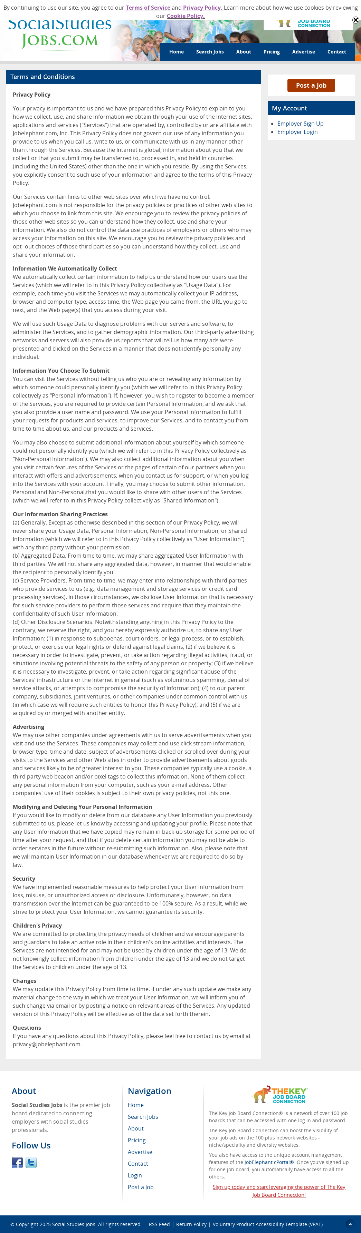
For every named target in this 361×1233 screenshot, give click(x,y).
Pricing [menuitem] (137, 1140)
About (243, 51)
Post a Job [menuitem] (141, 1187)
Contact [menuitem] (138, 1163)
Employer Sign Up (300, 123)
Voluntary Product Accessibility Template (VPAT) (268, 1224)
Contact (336, 51)
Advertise (303, 51)
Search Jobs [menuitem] (143, 1117)
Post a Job (311, 85)
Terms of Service (149, 7)
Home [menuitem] (136, 1105)
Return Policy (191, 1224)
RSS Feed (159, 1224)
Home (176, 51)
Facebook (17, 1162)
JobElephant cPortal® (269, 1162)
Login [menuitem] (135, 1175)
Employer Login (297, 132)
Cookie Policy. (186, 16)
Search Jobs (210, 51)
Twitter (31, 1162)
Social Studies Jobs (73, 1224)
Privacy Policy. (203, 7)
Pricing (272, 51)
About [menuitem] (136, 1128)
